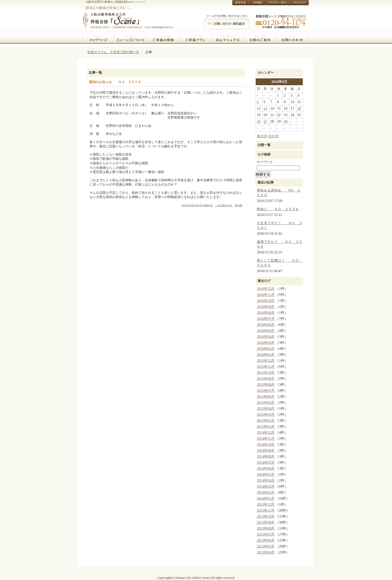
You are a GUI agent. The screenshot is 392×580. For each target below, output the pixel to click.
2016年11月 (265, 295)
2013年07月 (265, 534)
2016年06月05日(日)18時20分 (197, 205)
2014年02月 (265, 492)
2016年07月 (265, 319)
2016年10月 (265, 301)
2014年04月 (265, 480)
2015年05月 (265, 402)
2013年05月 (265, 546)
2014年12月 (265, 432)
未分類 (238, 205)
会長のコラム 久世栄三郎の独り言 (113, 52)
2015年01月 (265, 426)
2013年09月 (265, 522)
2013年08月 (265, 528)
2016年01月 (265, 355)
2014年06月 (265, 468)
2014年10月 (265, 444)
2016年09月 (265, 307)
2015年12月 (265, 361)
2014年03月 (265, 486)
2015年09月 (265, 379)
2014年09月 (265, 450)
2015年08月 (265, 385)
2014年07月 (265, 462)
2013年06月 (265, 540)
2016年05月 (265, 331)
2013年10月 (265, 516)
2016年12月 (265, 289)
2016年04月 (265, 337)
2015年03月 (265, 414)
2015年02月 (265, 420)
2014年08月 (265, 456)
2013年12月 (265, 504)
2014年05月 (265, 474)
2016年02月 (265, 349)
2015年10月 (265, 373)
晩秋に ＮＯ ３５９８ (278, 209)
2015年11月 (265, 367)
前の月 (262, 136)
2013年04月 (265, 552)
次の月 (273, 136)
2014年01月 (265, 498)
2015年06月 (265, 396)
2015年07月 (265, 390)
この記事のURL (223, 205)
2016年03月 (265, 343)
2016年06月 (265, 325)
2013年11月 (265, 510)
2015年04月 (265, 408)
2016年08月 (265, 313)
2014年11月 (265, 438)
